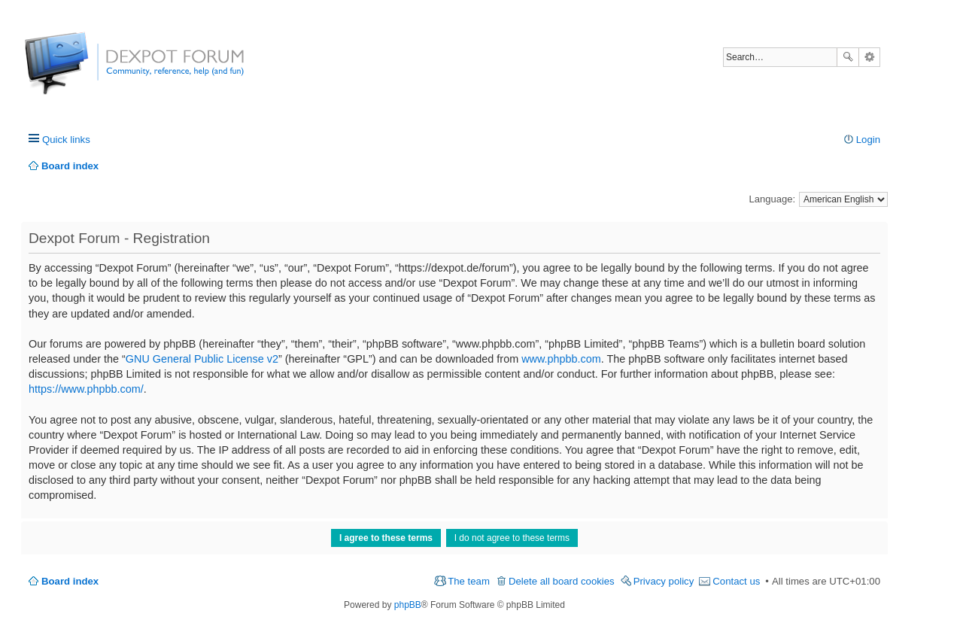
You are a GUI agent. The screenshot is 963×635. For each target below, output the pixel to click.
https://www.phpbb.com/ (86, 389)
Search (848, 57)
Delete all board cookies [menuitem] (562, 581)
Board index (70, 581)
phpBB (407, 605)
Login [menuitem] (868, 139)
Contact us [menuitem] (736, 581)
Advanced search (869, 57)
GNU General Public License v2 (202, 359)
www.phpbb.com (561, 359)
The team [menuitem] (469, 581)
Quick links (66, 139)
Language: (772, 199)
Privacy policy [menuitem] (663, 581)
